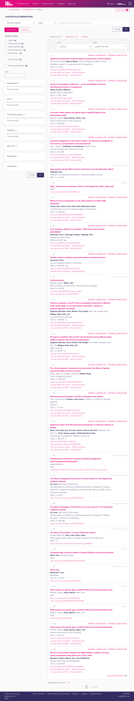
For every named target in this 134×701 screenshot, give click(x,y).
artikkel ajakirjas (16, 43)
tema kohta (12, 156)
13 (54, 365)
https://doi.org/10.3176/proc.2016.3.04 (63, 442)
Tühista (117, 29)
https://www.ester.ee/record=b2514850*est (65, 192)
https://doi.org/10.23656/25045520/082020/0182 (67, 561)
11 (53, 300)
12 (54, 334)
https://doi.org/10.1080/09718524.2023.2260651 (66, 667)
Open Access (15, 59)
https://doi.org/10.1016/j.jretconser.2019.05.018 (65, 155)
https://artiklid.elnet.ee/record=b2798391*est (65, 444)
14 (54, 393)
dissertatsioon (15, 53)
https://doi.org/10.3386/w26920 (61, 618)
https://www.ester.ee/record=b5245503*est (65, 598)
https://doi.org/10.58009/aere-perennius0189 (65, 291)
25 (54, 649)
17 (54, 475)
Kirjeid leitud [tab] (56, 37)
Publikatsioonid (28, 10)
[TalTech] (8, 3)
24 (54, 624)
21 (54, 566)
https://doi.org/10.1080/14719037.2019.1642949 (66, 382)
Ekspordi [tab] (84, 37)
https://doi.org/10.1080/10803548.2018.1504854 (66, 215)
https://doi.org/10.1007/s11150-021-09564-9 (64, 126)
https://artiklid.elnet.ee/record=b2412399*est (65, 581)
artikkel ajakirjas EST (97, 55)
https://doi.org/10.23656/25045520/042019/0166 (67, 601)
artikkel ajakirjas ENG (117, 55)
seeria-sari (12, 146)
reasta (95, 43)
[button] (129, 3)
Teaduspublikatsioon (18, 66)
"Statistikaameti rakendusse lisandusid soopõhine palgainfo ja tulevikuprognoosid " (79, 470)
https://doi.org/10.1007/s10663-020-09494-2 (65, 410)
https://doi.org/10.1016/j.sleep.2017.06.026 (64, 354)
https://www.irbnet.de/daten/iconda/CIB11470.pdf (67, 498)
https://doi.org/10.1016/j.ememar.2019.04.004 (65, 243)
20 (54, 549)
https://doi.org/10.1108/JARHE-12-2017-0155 (64, 269)
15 (54, 421)
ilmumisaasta (13, 83)
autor (10, 99)
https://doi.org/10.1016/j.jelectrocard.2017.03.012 (66, 323)
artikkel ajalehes (16, 47)
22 (54, 586)
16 (54, 455)
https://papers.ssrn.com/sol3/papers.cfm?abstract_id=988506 (71, 544)
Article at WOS (75, 75)
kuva (58, 43)
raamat (12, 40)
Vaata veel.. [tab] (71, 37)
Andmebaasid (14, 10)
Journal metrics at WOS (59, 75)
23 (54, 606)
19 (54, 529)
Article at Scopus (78, 72)
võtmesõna (12, 166)
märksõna (12, 130)
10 (54, 277)
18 (54, 504)
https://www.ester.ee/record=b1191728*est (64, 294)
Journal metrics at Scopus (60, 72)
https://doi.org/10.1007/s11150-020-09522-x (65, 638)
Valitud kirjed (122, 10)
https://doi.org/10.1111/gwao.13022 (61, 98)
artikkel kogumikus (17, 50)
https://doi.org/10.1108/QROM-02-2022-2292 (65, 70)
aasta (7, 72)
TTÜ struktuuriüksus (16, 115)
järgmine (95, 687)
